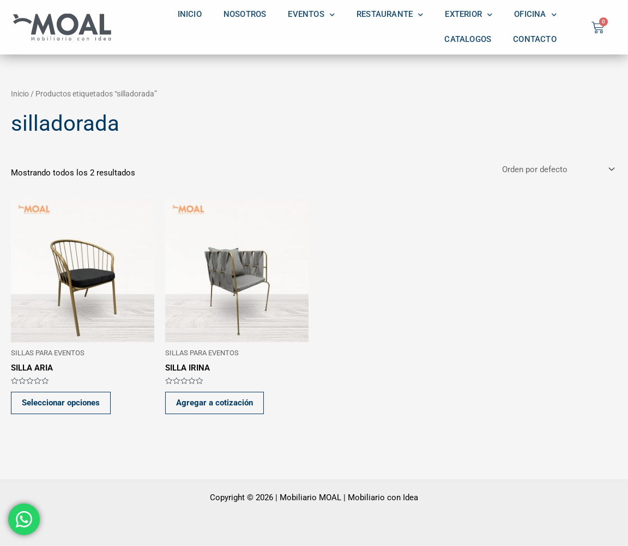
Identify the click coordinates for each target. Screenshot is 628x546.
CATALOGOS (467, 39)
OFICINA (535, 15)
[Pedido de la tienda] (557, 170)
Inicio (20, 93)
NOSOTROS (245, 14)
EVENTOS (311, 15)
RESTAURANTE (390, 15)
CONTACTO (535, 39)
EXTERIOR (468, 15)
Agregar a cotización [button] (215, 403)
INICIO (190, 14)
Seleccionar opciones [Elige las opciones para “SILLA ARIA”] (61, 403)
